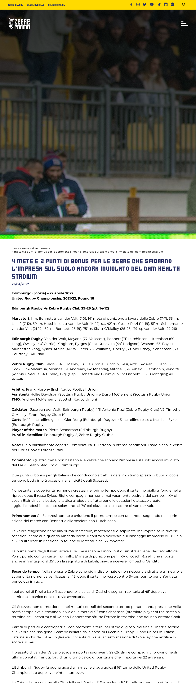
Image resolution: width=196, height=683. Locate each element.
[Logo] (19, 30)
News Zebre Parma (35, 248)
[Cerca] (185, 5)
